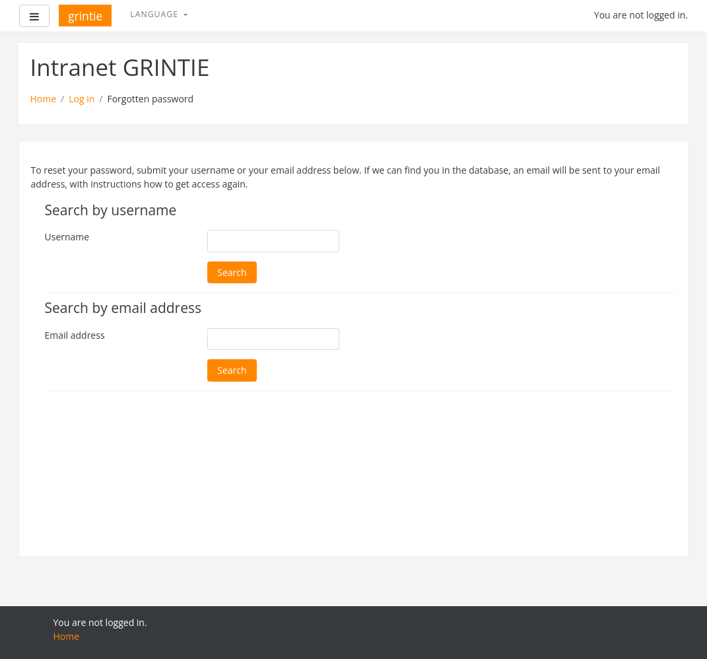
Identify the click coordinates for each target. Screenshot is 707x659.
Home (43, 98)
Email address (75, 335)
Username (67, 236)
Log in (81, 98)
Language (155, 14)
